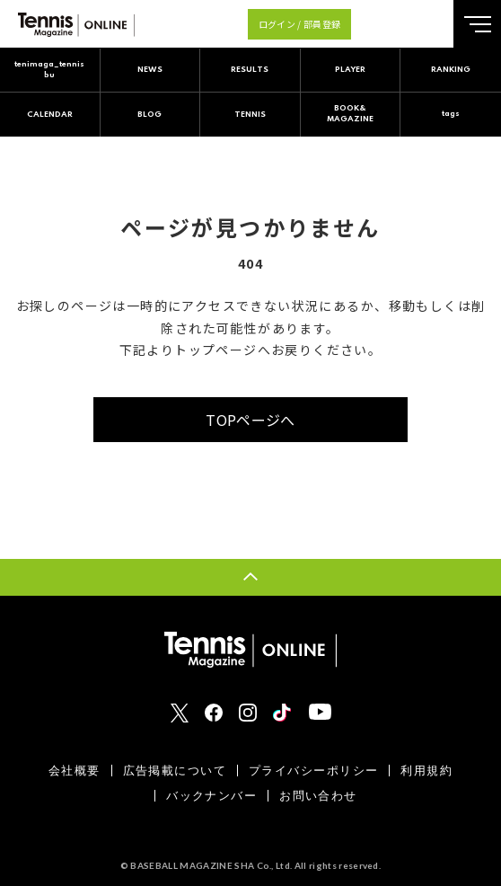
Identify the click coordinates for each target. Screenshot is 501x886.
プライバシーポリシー (313, 770)
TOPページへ (250, 419)
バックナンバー (211, 796)
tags (451, 114)
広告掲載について (174, 770)
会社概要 (74, 770)
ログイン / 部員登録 (300, 24)
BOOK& (350, 114)
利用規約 (426, 770)
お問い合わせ (318, 796)
